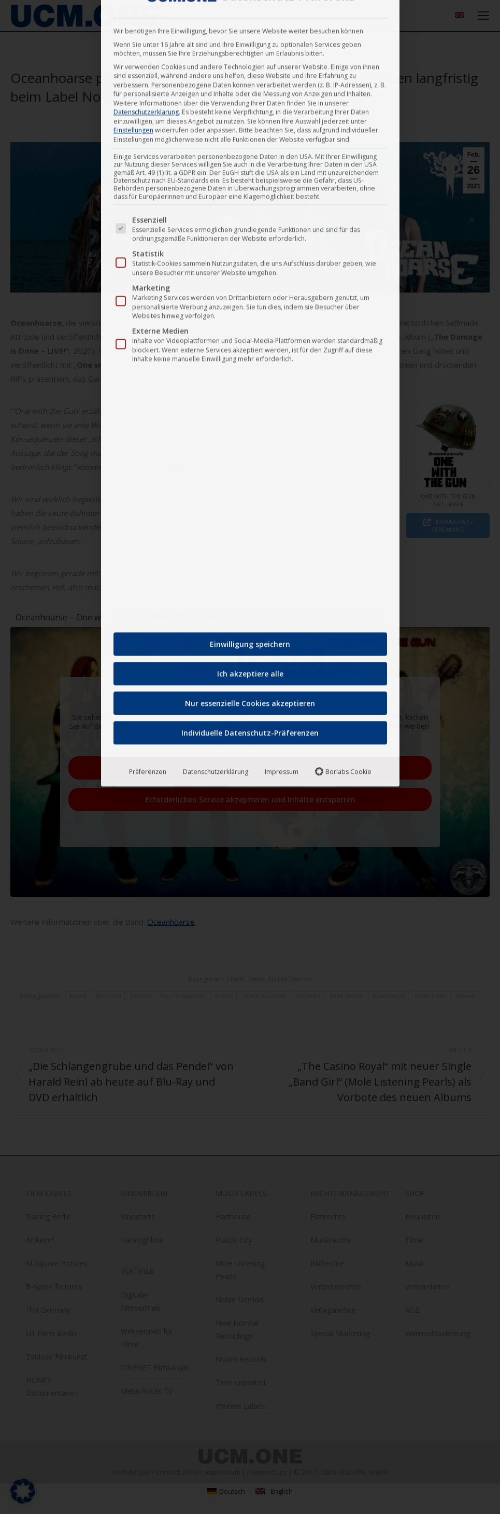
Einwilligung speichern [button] (250, 257)
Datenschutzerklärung (215, 384)
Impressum (281, 384)
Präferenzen (147, 384)
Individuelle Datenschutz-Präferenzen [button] (250, 346)
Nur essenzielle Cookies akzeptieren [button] (250, 316)
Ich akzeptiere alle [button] (250, 286)
